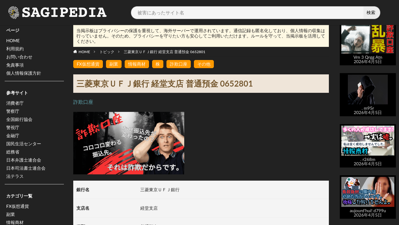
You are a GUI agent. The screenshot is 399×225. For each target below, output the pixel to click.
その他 (203, 64)
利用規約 (15, 48)
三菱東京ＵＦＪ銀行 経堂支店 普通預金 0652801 (164, 51)
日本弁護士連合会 (23, 159)
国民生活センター (23, 143)
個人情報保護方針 (23, 73)
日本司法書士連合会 (26, 168)
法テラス (15, 176)
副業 (10, 214)
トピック (106, 51)
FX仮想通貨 (17, 206)
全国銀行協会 (19, 119)
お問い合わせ (19, 56)
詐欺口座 (178, 64)
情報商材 (137, 64)
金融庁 (12, 135)
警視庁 (12, 127)
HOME (13, 40)
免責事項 (15, 65)
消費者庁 (15, 103)
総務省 (12, 151)
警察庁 (12, 111)
